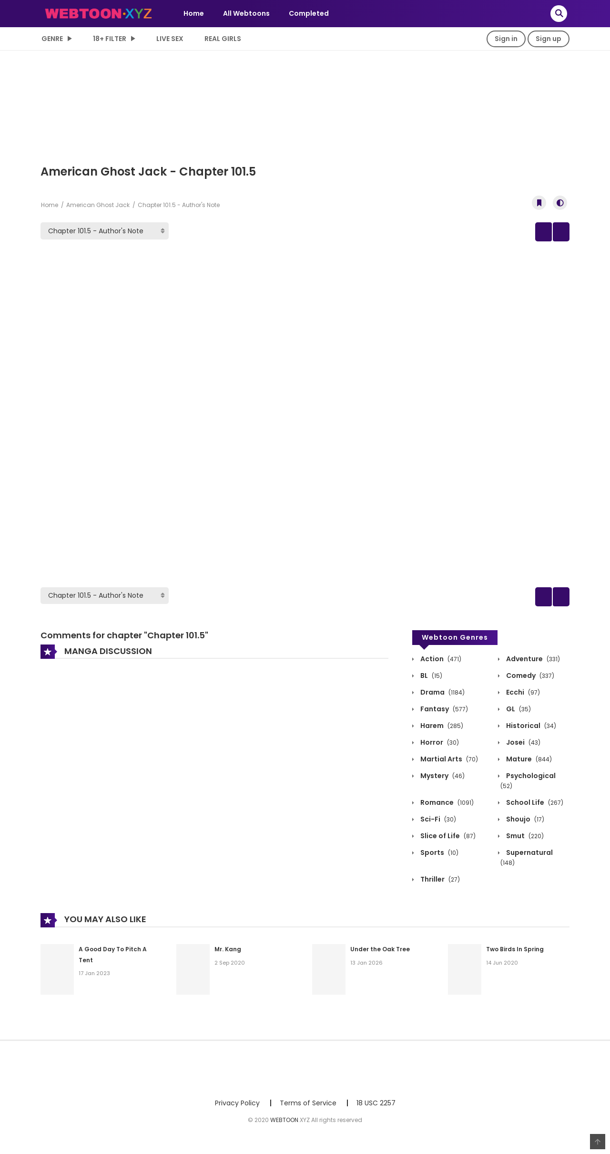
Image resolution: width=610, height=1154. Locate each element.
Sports (438, 856)
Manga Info (534, 232)
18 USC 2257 (376, 1106)
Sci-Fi (437, 822)
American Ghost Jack (98, 205)
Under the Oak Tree (380, 952)
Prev (486, 232)
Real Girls (222, 38)
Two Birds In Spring (515, 952)
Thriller (439, 882)
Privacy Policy (237, 1106)
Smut (524, 839)
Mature (528, 762)
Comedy (529, 679)
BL (430, 679)
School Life (534, 806)
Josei (522, 745)
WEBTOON (284, 1123)
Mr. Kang (227, 952)
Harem (441, 729)
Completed (309, 13)
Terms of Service (308, 1106)
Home (193, 13)
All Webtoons (246, 13)
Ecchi (522, 695)
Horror (439, 745)
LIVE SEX (169, 38)
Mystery (442, 779)
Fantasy (443, 712)
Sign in (506, 38)
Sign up (548, 38)
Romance (446, 806)
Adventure (532, 662)
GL (518, 712)
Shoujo (524, 822)
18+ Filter (109, 38)
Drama (442, 695)
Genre (52, 38)
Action (440, 662)
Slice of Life (447, 839)
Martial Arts (448, 762)
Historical (530, 729)
